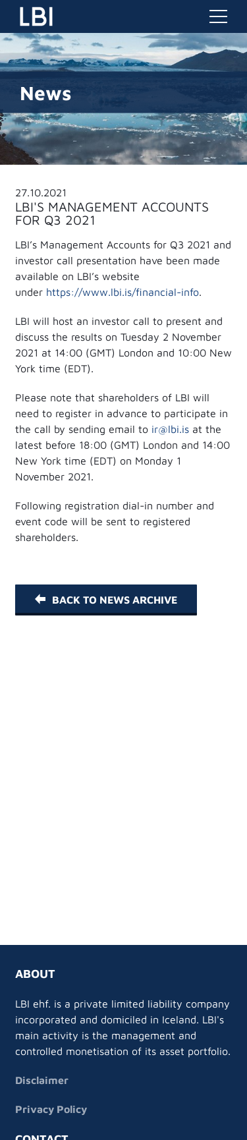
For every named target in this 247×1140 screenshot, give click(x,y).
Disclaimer (42, 1080)
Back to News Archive (106, 600)
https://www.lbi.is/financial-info (122, 292)
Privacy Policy (51, 1109)
